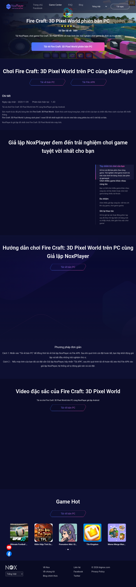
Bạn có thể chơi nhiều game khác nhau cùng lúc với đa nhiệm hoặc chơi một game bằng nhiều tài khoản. (114, 191)
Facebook (37, 8)
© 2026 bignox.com (101, 567)
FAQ (70, 5)
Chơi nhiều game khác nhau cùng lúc (113, 182)
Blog (81, 5)
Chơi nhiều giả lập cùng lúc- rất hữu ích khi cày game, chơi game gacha (114, 204)
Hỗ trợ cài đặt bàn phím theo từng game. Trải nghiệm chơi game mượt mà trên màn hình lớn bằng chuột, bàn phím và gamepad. (115, 174)
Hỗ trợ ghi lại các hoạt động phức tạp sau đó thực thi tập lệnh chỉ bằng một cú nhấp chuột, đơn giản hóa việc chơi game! (114, 219)
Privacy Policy (98, 571)
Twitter (77, 576)
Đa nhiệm (104, 199)
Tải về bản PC (47, 82)
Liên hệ (77, 567)
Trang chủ (38, 5)
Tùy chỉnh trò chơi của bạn (112, 166)
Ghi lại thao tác (107, 211)
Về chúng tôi (49, 571)
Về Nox (46, 567)
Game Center (55, 5)
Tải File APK (88, 82)
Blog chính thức (50, 576)
